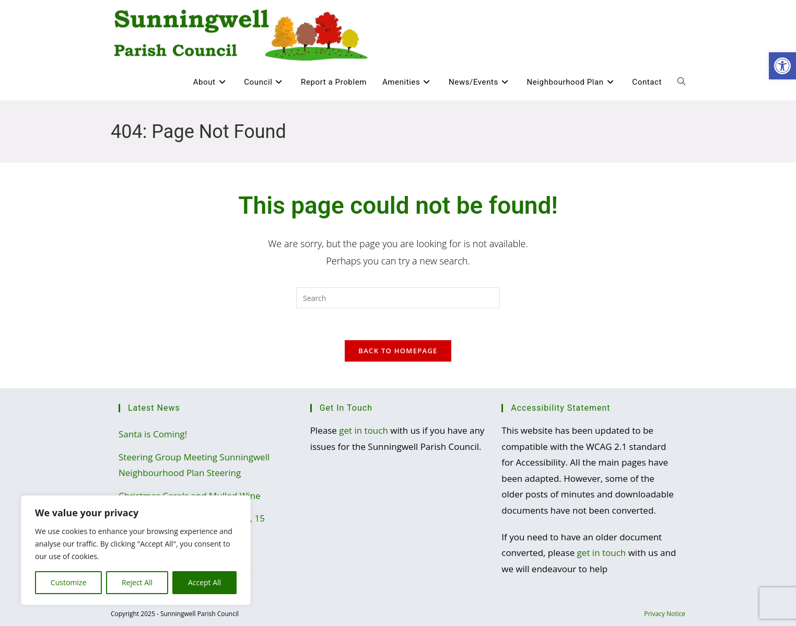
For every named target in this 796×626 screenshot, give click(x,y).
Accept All (204, 582)
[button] (782, 65)
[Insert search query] (398, 297)
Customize (68, 582)
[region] (136, 550)
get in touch (363, 430)
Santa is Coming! (153, 434)
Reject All (137, 582)
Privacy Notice (664, 613)
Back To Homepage (397, 350)
